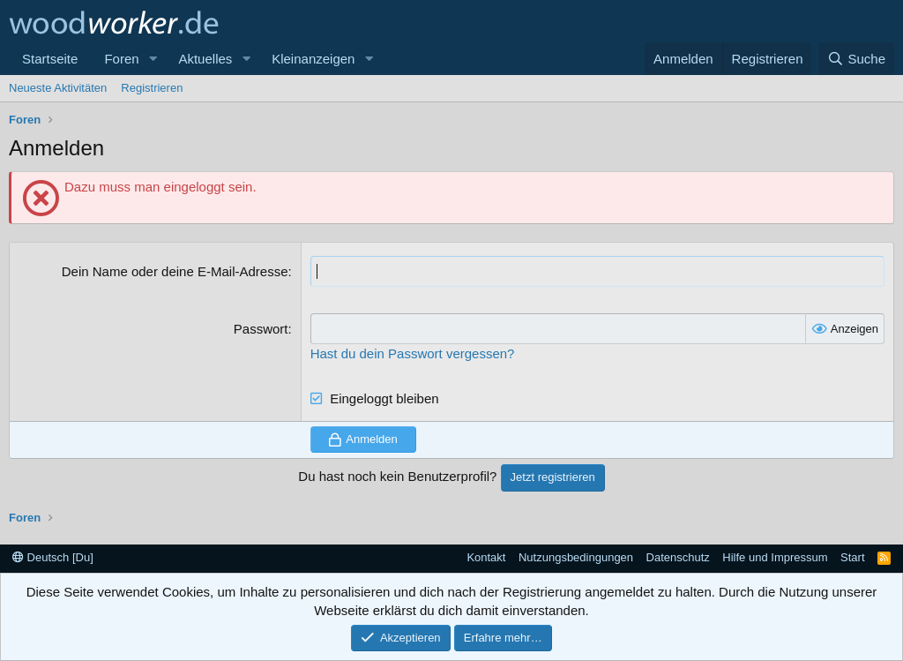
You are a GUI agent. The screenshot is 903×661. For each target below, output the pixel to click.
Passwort (261, 328)
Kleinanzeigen (313, 58)
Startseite (50, 58)
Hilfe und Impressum (774, 557)
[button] (152, 58)
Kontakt (485, 557)
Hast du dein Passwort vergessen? (412, 353)
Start (852, 557)
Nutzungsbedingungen (576, 557)
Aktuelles (205, 58)
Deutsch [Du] (52, 557)
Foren (121, 58)
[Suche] (856, 58)
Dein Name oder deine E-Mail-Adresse (175, 271)
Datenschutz (678, 557)
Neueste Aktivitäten (58, 87)
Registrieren (152, 87)
